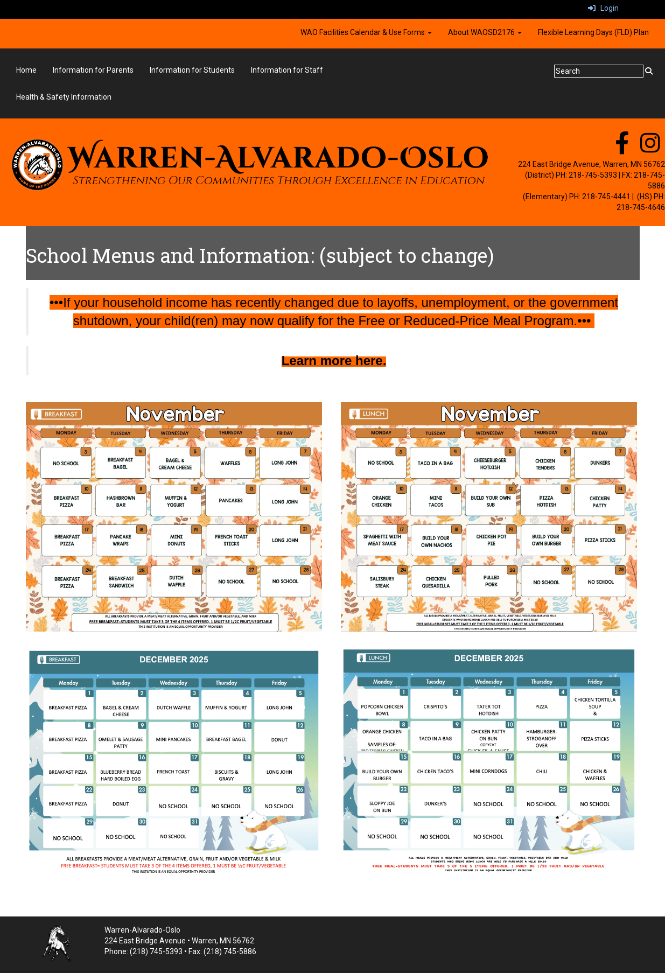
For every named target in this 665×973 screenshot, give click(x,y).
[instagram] (650, 148)
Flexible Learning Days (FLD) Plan (593, 32)
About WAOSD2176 (485, 32)
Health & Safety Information (63, 97)
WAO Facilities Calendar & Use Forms (366, 32)
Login (603, 8)
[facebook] (622, 148)
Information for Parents (93, 70)
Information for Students (192, 70)
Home (26, 70)
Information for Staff (287, 70)
